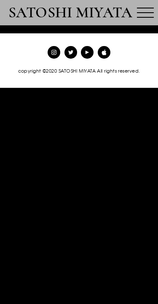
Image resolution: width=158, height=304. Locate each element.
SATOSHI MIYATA (70, 12)
